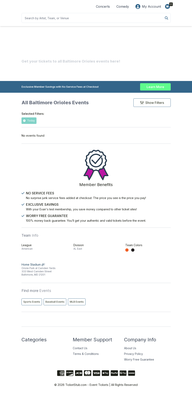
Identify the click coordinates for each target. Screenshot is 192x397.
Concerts (103, 6)
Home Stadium (44, 272)
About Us (130, 350)
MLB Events (77, 304)
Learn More (155, 87)
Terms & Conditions (86, 356)
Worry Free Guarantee (139, 362)
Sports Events (31, 304)
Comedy (122, 6)
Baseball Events (54, 304)
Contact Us (80, 350)
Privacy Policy (133, 356)
